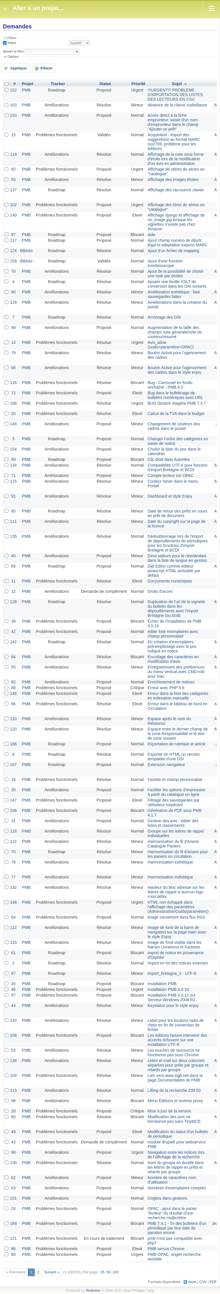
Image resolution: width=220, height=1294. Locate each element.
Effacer (46, 68)
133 (13, 942)
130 (13, 1162)
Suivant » (51, 1272)
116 (13, 382)
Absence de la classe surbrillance (177, 105)
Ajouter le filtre (13, 51)
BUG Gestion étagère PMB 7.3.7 (177, 403)
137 (13, 190)
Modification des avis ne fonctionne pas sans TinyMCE (174, 1119)
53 (13, 1050)
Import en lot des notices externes (178, 963)
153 (13, 115)
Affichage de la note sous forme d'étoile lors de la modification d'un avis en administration (176, 159)
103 (13, 105)
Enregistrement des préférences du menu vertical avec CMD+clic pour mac (176, 672)
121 (13, 1238)
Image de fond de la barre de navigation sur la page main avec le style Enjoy (177, 932)
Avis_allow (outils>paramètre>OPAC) (171, 344)
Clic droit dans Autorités (169, 459)
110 (13, 718)
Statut (11, 42)
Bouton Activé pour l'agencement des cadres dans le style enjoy (177, 370)
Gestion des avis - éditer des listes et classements (173, 823)
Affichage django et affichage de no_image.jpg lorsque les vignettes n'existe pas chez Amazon (176, 222)
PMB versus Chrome (166, 1248)
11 (13, 581)
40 (13, 556)
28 (13, 1111)
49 (13, 1131)
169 (13, 1223)
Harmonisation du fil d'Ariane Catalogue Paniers (173, 843)
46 (13, 989)
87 (13, 234)
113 (13, 1090)
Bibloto (26, 250)
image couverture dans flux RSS (176, 917)
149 (13, 424)
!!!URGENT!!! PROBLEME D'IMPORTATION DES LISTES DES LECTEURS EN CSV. (175, 95)
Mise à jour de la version (169, 1111)
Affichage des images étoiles (173, 179)
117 (13, 240)
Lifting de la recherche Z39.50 (174, 1090)
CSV (203, 1282)
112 (13, 927)
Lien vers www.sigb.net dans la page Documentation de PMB (175, 1077)
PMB (26, 90)
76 (13, 271)
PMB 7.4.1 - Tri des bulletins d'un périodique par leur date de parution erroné (177, 1228)
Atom (192, 1282)
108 (13, 1035)
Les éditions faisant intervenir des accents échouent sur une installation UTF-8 (177, 1040)
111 (13, 521)
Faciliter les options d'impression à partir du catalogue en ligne (176, 792)
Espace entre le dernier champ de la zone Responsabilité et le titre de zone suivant (178, 733)
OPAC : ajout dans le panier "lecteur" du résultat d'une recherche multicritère (172, 1213)
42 (13, 631)
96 (13, 1100)
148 (13, 902)
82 (13, 682)
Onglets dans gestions (167, 1198)
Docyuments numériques (170, 581)
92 (13, 169)
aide (151, 234)
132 (13, 887)
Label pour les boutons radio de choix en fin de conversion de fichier (176, 1025)
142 (13, 642)
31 (13, 821)
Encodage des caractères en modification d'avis (173, 659)
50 (109, 1272)
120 (13, 729)
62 (13, 1177)
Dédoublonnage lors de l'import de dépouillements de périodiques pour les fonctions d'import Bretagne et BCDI (177, 543)
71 (13, 475)
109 (13, 1075)
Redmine (93, 1291)
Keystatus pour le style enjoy (173, 1005)
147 (13, 800)
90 (13, 292)
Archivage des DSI (164, 317)
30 (13, 790)
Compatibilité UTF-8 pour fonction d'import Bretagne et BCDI (177, 467)
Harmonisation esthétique (170, 862)
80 (13, 1116)
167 (13, 764)
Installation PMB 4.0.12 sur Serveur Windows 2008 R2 (171, 997)
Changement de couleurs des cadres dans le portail (174, 426)
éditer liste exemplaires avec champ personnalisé (173, 633)
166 (13, 744)
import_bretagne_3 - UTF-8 (172, 973)
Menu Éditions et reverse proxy (175, 1100)
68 (13, 367)
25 (103, 1272)
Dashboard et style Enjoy (170, 496)
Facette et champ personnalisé (175, 779)
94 (13, 656)
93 (13, 179)
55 (13, 667)
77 (13, 877)
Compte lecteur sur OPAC (171, 475)
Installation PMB (162, 983)
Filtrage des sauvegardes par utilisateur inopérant (173, 802)
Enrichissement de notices (171, 682)
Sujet (177, 83)
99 (13, 327)
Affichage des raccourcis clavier (176, 190)
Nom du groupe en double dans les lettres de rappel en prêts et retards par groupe (176, 1167)
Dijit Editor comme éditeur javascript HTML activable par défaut (174, 571)
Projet (27, 83)
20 (13, 413)
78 (13, 862)
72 (13, 393)
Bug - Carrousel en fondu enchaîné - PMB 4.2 (170, 384)
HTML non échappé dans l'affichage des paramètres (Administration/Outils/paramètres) (178, 907)
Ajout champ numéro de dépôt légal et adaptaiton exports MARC (177, 242)
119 (13, 154)
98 (13, 1152)
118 (13, 831)
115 (13, 481)
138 (13, 1060)
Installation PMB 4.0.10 (168, 989)
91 (13, 496)
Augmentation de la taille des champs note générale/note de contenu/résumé (175, 332)
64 (13, 917)
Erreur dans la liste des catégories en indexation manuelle (178, 695)
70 (13, 851)
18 (13, 779)
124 (13, 250)
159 (13, 261)
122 (13, 841)
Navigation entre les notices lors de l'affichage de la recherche (176, 1154)
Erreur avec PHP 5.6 (166, 687)
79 (13, 352)
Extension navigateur (166, 764)
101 (13, 1198)
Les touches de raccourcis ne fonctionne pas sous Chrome (174, 1052)
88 (13, 687)
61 (13, 952)
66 (13, 703)
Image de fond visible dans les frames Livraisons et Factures (174, 944)
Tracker (58, 83)
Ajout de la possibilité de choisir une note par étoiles (175, 273)
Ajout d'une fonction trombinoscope (165, 263)
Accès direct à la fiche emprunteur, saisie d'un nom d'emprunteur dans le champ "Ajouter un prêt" (173, 122)
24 (13, 1208)
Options (13, 56)
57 (13, 995)
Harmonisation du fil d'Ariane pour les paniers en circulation (178, 854)
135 (13, 536)
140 (13, 215)
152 (13, 90)
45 (13, 983)
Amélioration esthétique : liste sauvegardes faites (174, 294)
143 (13, 1020)
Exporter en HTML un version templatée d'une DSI (174, 756)
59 (13, 459)
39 (13, 621)
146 (13, 693)
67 (13, 973)
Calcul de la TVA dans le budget (176, 413)
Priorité (138, 83)
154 (13, 449)
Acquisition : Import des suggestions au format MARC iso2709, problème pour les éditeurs (174, 141)
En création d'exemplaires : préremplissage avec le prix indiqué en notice (172, 646)
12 (13, 591)
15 (13, 134)
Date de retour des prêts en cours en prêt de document (177, 513)
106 (13, 810)
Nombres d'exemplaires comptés (177, 1188)
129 (13, 302)
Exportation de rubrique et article (176, 744)
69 (13, 566)
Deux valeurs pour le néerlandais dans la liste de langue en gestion (177, 558)
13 (13, 342)
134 (13, 465)
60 (13, 1254)
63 (13, 1188)
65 (13, 511)
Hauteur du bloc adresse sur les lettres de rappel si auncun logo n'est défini (176, 892)
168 (13, 403)
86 (13, 1248)
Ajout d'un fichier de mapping (173, 250)
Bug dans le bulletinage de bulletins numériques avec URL (175, 395)
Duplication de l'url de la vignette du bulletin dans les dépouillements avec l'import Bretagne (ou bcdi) (176, 608)
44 (13, 1005)
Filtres (11, 38)
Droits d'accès (160, 591)
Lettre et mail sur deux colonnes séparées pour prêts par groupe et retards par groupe (178, 1065)
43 (13, 1142)
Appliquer (18, 68)
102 (13, 204)
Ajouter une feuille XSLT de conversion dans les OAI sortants (177, 284)
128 (13, 601)
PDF (213, 1282)
